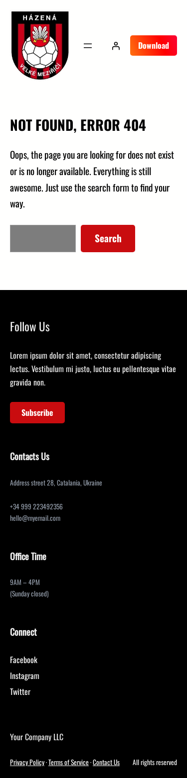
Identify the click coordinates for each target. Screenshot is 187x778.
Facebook (23, 660)
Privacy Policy (27, 762)
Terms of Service (68, 762)
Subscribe (37, 412)
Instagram (24, 675)
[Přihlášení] (116, 46)
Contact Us (106, 762)
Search (108, 238)
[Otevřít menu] (88, 46)
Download (153, 45)
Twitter (20, 691)
